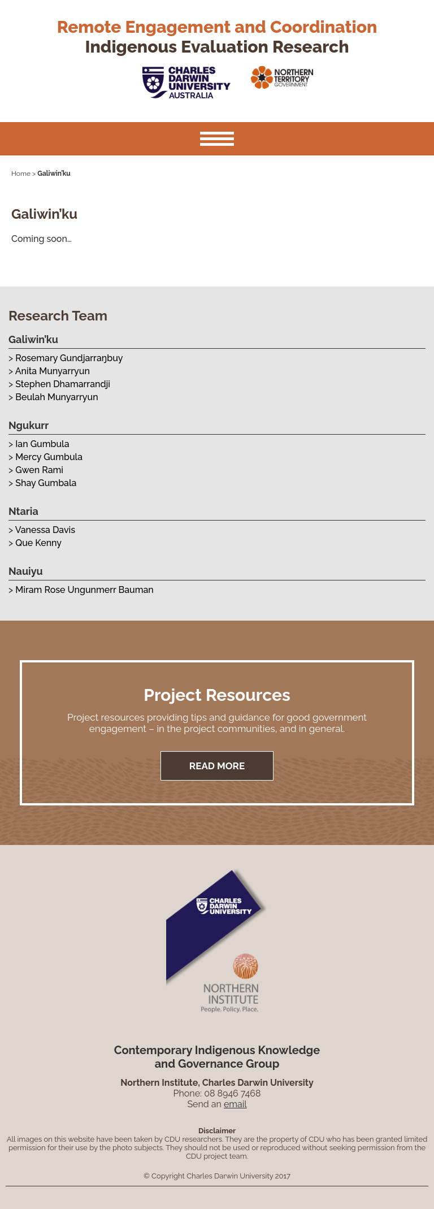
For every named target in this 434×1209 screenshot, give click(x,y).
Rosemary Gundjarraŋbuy (69, 358)
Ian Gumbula (42, 444)
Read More (217, 766)
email (235, 1104)
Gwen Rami (39, 470)
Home (21, 173)
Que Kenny (38, 543)
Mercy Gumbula (49, 457)
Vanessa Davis (45, 530)
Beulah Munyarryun (56, 397)
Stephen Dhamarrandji (62, 384)
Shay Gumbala (45, 483)
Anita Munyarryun (52, 371)
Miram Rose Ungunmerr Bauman (84, 589)
